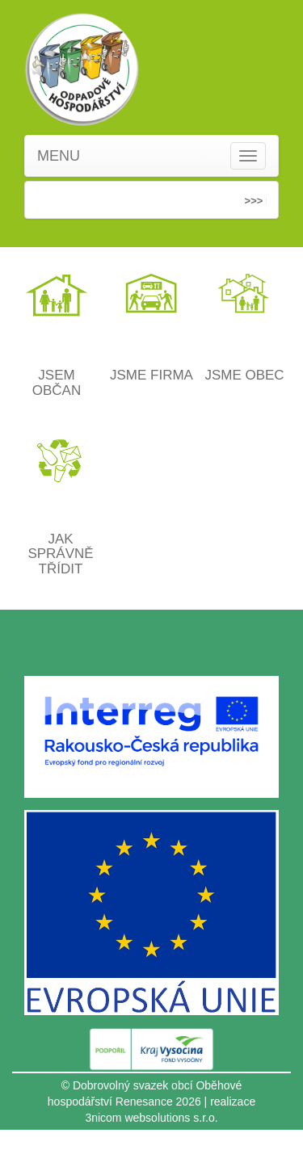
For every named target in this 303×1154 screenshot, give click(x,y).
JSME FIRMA (151, 375)
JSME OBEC (244, 375)
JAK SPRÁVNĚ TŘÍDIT (60, 554)
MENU (58, 156)
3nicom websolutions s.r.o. (151, 1117)
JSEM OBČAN (56, 382)
